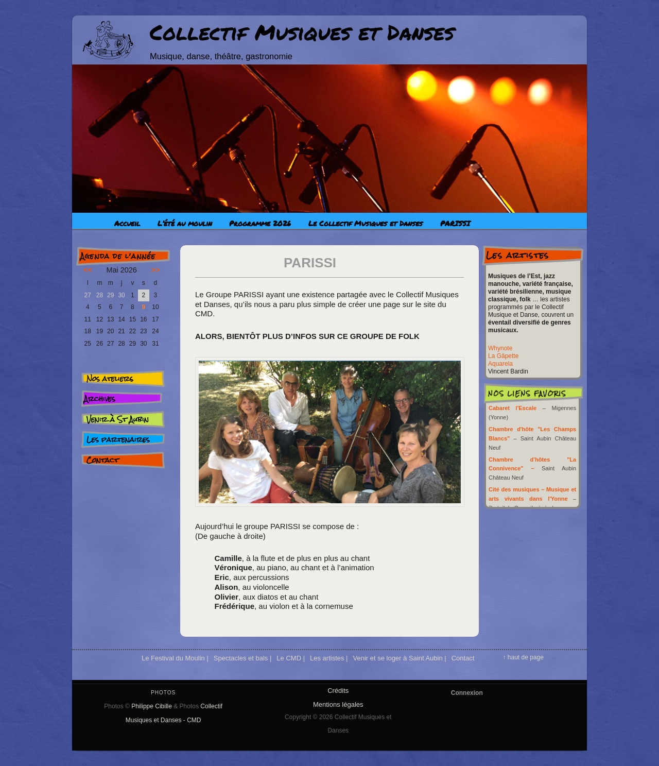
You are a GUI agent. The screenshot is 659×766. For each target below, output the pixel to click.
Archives (99, 398)
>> (155, 270)
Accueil (127, 223)
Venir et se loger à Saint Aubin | (399, 658)
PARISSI (455, 223)
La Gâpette (503, 356)
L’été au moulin (185, 223)
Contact (102, 460)
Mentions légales (338, 704)
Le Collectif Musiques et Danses (365, 223)
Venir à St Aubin (117, 419)
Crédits (338, 690)
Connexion (467, 692)
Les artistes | (329, 658)
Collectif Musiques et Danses (302, 32)
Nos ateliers (109, 378)
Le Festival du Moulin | (175, 658)
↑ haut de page (522, 657)
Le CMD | (290, 658)
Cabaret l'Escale (512, 408)
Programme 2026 (260, 223)
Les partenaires (118, 439)
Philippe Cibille (151, 706)
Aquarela (500, 363)
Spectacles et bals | (243, 658)
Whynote (500, 348)
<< (87, 270)
